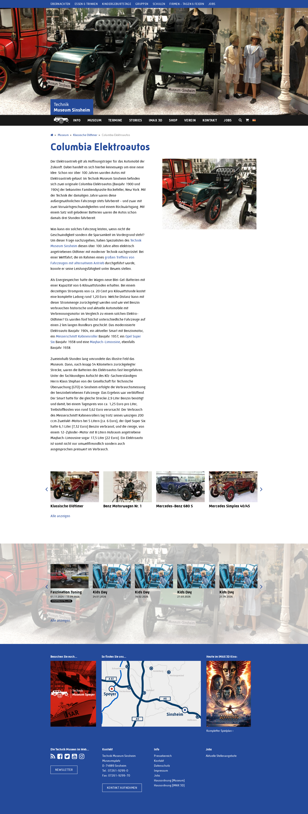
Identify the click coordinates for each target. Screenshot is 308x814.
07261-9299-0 (118, 770)
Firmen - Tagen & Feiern (186, 4)
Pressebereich (163, 755)
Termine (115, 120)
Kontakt (210, 120)
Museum (94, 120)
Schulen (159, 4)
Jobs (211, 4)
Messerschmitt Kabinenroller (77, 336)
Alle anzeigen (60, 516)
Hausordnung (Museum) (169, 780)
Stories (135, 120)
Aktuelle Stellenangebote (221, 755)
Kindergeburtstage (116, 4)
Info (77, 120)
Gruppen (141, 4)
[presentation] (46, 489)
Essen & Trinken (86, 4)
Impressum (161, 770)
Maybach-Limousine (105, 342)
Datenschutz (162, 765)
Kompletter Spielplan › (220, 730)
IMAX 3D (155, 120)
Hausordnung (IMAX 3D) (169, 785)
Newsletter (64, 769)
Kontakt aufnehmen (122, 787)
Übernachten (60, 4)
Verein (190, 120)
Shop (173, 120)
